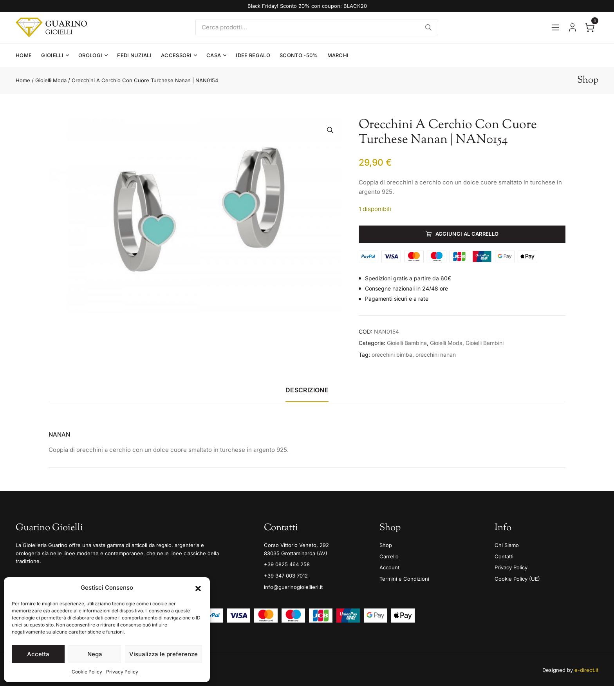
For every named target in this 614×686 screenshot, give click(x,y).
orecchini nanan (435, 354)
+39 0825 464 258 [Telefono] (287, 564)
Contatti (504, 556)
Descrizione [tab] (307, 390)
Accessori (176, 55)
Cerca (428, 27)
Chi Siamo (507, 545)
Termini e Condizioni (404, 579)
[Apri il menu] (555, 27)
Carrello (389, 556)
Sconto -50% (299, 55)
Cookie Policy (87, 672)
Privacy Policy (122, 672)
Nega (94, 654)
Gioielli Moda (51, 80)
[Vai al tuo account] (572, 27)
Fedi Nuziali (134, 55)
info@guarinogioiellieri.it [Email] (293, 587)
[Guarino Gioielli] (51, 27)
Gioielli (52, 55)
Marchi (338, 55)
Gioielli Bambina (407, 342)
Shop (385, 545)
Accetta (38, 654)
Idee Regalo (253, 55)
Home (24, 55)
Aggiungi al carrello (467, 234)
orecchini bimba (392, 354)
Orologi (90, 55)
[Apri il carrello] (589, 27)
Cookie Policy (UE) (517, 579)
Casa (213, 55)
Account (389, 567)
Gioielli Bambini (485, 342)
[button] (198, 588)
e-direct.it (586, 670)
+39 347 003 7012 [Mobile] (286, 575)
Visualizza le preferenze (163, 654)
